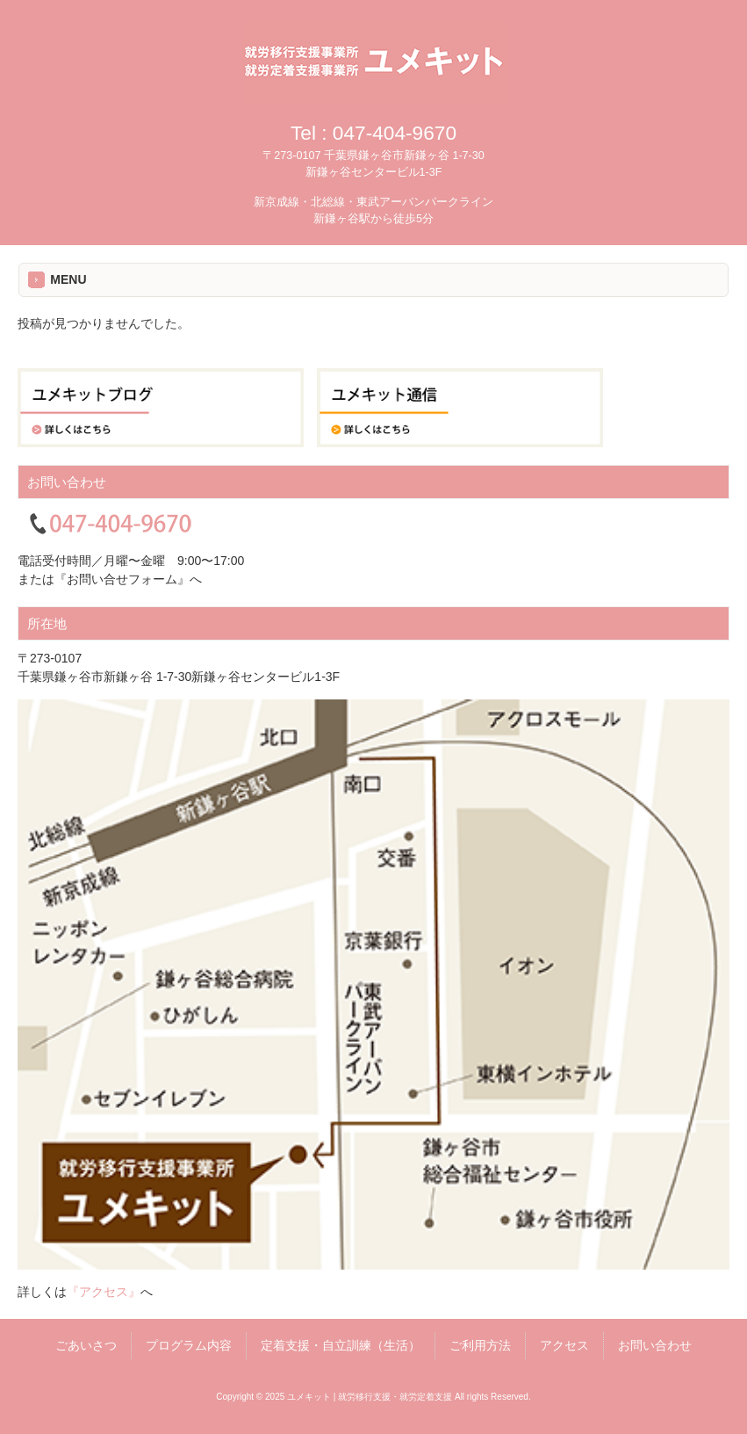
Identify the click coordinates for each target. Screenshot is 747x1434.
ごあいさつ (86, 1345)
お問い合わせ (655, 1345)
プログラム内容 (189, 1345)
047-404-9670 (394, 132)
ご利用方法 (480, 1345)
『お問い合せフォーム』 (122, 579)
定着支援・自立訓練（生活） (340, 1345)
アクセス (564, 1345)
